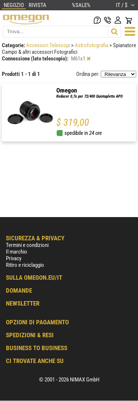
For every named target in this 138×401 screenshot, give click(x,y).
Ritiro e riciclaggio (25, 265)
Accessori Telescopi (48, 45)
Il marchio (16, 251)
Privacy (13, 258)
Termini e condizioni (27, 245)
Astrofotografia (92, 45)
